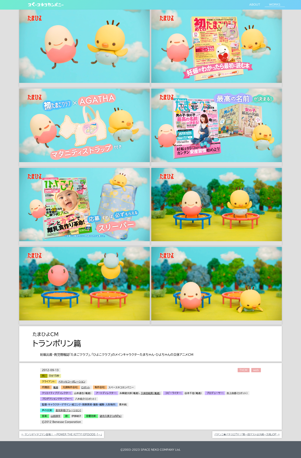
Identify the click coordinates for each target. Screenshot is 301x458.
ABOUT (254, 4)
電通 (55, 387)
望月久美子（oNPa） (111, 416)
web (256, 370)
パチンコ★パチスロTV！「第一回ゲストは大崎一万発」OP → (247, 434)
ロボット (85, 387)
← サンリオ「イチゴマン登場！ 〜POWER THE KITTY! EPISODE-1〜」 (61, 434)
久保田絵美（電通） (150, 393)
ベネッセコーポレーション (71, 381)
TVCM (243, 370)
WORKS (274, 4)
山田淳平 (55, 416)
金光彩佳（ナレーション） (68, 410)
